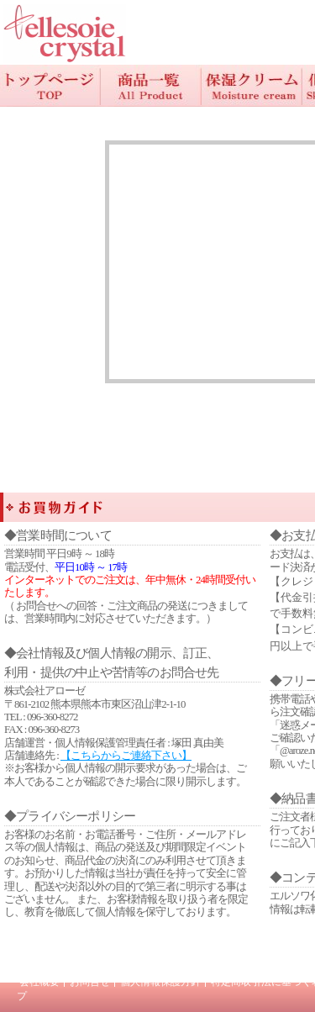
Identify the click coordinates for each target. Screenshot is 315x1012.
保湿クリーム (252, 86)
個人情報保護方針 (160, 982)
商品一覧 (151, 86)
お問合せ (90, 982)
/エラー (64, 33)
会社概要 (39, 982)
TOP (50, 86)
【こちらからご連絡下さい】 (126, 756)
